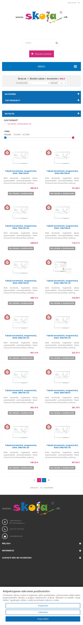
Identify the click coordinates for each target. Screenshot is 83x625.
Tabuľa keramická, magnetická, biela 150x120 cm (21, 227)
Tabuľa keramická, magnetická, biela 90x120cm (62, 172)
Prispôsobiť (43, 605)
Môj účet (6, 543)
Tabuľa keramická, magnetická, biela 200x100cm (62, 391)
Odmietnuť (43, 612)
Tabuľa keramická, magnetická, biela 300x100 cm (62, 446)
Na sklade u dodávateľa (19, 124)
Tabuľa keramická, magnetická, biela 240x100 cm (21, 446)
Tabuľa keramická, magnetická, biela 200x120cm (21, 281)
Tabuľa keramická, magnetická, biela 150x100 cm (62, 336)
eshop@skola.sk (16, 536)
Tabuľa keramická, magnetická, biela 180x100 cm (21, 391)
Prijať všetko (43, 619)
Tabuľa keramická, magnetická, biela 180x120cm (21, 172)
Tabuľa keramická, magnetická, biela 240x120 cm (62, 281)
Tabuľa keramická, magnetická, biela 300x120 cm (21, 336)
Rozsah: (7, 134)
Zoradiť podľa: (22, 83)
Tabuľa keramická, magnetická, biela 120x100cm (62, 227)
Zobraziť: (54, 83)
